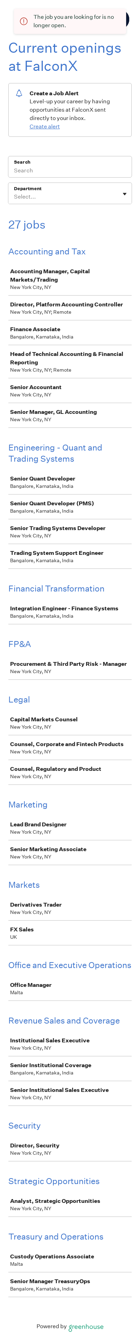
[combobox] (14, 197)
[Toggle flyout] (124, 194)
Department (27, 189)
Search (22, 162)
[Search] (70, 171)
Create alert (45, 126)
